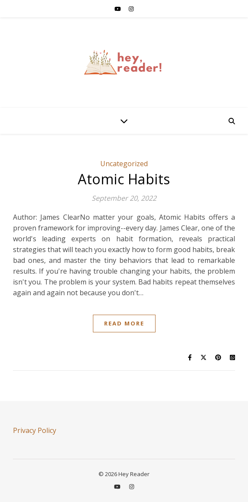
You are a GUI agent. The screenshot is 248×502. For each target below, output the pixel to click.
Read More (124, 323)
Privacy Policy (34, 430)
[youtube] (118, 9)
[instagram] (131, 9)
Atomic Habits (124, 179)
